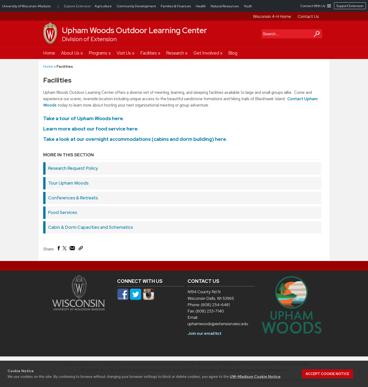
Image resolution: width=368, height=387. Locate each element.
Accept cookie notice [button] (327, 373)
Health (201, 6)
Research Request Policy (73, 168)
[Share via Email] (72, 249)
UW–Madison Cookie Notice (255, 376)
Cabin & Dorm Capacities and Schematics (90, 227)
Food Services (62, 212)
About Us (70, 53)
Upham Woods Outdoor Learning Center (134, 30)
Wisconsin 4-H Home (272, 16)
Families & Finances (176, 6)
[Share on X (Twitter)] (64, 250)
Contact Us (308, 16)
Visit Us (124, 53)
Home (49, 53)
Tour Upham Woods (68, 183)
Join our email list (205, 333)
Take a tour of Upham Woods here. (83, 118)
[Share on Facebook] (58, 249)
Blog (232, 53)
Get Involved (206, 53)
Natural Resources (225, 6)
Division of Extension (89, 39)
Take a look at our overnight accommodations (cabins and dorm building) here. (135, 139)
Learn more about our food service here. (90, 129)
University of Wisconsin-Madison (26, 6)
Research (175, 53)
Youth (248, 6)
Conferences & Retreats (73, 198)
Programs (98, 53)
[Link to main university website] (78, 309)
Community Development (137, 6)
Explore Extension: (78, 6)
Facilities (148, 53)
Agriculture (103, 6)
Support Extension (350, 6)
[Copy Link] (80, 249)
